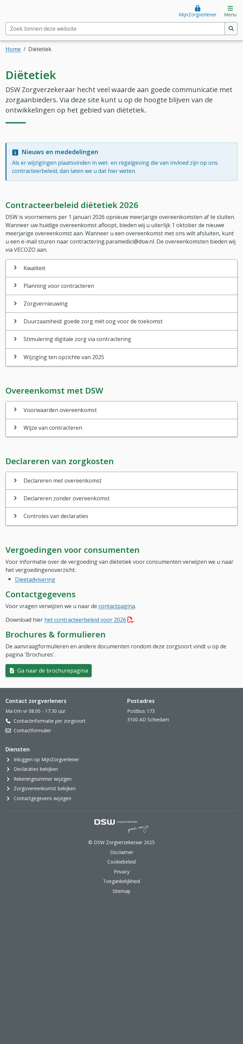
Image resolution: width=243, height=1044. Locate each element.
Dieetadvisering (35, 579)
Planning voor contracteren (59, 286)
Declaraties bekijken (36, 769)
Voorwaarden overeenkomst (60, 410)
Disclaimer (121, 852)
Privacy (122, 871)
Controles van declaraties (56, 516)
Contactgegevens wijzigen (42, 798)
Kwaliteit (34, 268)
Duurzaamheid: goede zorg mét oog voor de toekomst (93, 321)
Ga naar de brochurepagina (52, 670)
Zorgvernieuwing (46, 303)
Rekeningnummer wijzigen (43, 779)
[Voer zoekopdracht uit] (231, 28)
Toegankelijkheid (121, 881)
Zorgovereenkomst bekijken (45, 788)
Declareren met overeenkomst (63, 480)
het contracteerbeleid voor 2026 (89, 619)
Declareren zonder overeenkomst (67, 498)
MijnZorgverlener (197, 14)
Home (13, 49)
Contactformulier (32, 730)
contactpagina (116, 606)
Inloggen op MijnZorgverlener (46, 759)
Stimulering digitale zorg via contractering (77, 339)
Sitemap (121, 891)
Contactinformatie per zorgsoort (50, 721)
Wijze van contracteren (53, 427)
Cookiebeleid (121, 861)
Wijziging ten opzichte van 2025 (64, 357)
